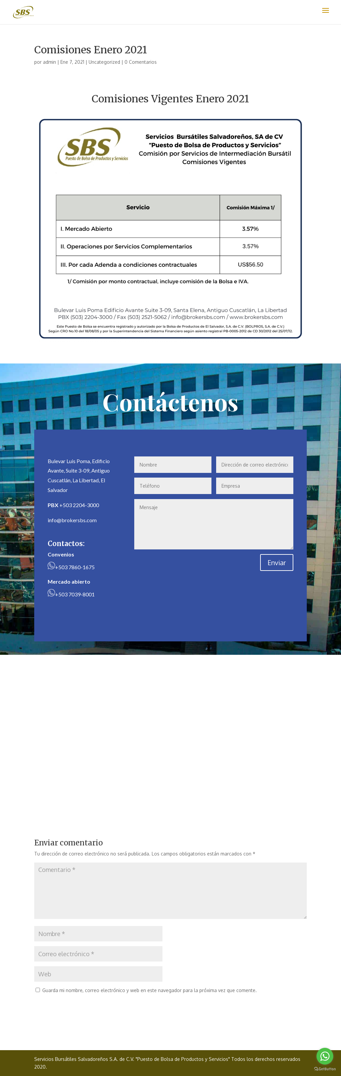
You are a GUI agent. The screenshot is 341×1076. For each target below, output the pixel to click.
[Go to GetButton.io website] (325, 1069)
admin (49, 62)
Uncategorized (104, 62)
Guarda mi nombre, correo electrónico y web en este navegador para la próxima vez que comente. (149, 990)
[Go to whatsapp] (324, 1056)
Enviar (276, 562)
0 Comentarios (141, 62)
